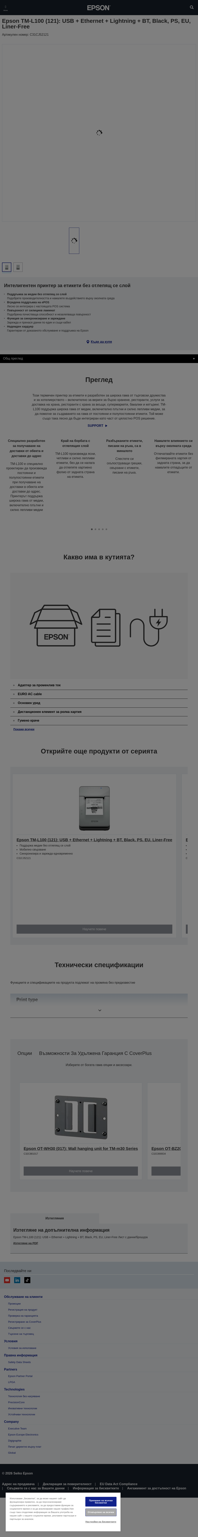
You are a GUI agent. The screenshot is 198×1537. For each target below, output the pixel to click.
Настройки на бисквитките (101, 1521)
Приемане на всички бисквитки (101, 1501)
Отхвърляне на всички (101, 1512)
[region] (63, 1512)
